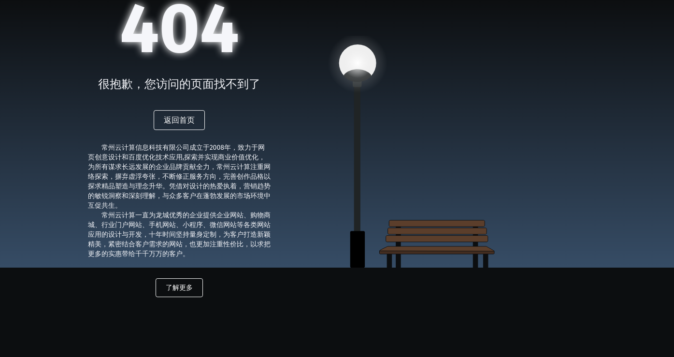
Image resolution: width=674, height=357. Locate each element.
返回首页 (179, 120)
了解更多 (179, 288)
